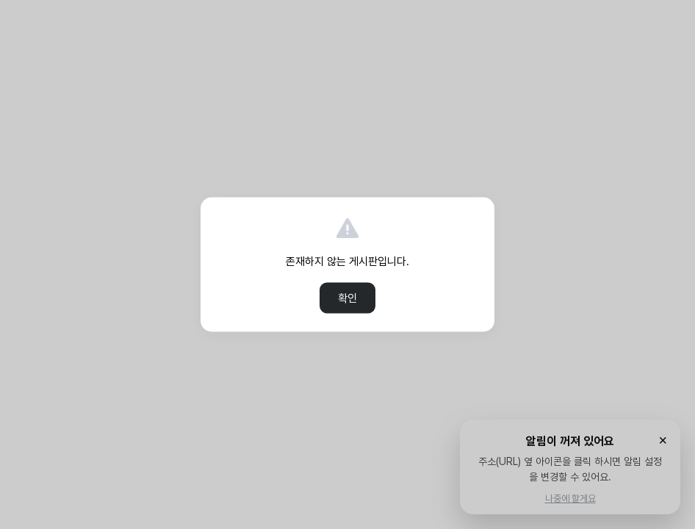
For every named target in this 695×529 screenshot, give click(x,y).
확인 (347, 298)
